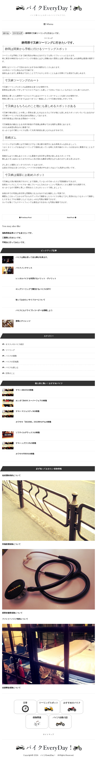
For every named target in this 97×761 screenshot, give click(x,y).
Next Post (70, 217)
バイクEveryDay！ (48, 755)
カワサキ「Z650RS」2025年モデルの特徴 (33, 422)
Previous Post (26, 217)
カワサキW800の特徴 (25, 454)
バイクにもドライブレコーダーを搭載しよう (34, 310)
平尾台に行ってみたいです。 (14, 242)
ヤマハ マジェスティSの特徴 (27, 411)
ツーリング (48, 38)
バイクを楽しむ (12, 367)
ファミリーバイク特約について (15, 619)
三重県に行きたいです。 (12, 237)
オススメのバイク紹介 (15, 344)
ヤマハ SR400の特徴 (24, 390)
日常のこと (10, 373)
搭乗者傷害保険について (12, 613)
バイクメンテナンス (24, 268)
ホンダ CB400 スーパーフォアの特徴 (31, 400)
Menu (48, 24)
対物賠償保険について (11, 544)
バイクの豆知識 (12, 361)
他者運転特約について (11, 475)
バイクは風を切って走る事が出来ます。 (32, 257)
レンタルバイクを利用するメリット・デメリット (36, 278)
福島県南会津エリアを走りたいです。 (18, 233)
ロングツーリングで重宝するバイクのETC (33, 289)
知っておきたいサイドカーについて (30, 300)
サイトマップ (48, 734)
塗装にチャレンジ (23, 321)
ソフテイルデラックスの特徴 (28, 432)
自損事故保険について (11, 687)
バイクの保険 (11, 356)
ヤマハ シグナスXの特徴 (26, 443)
